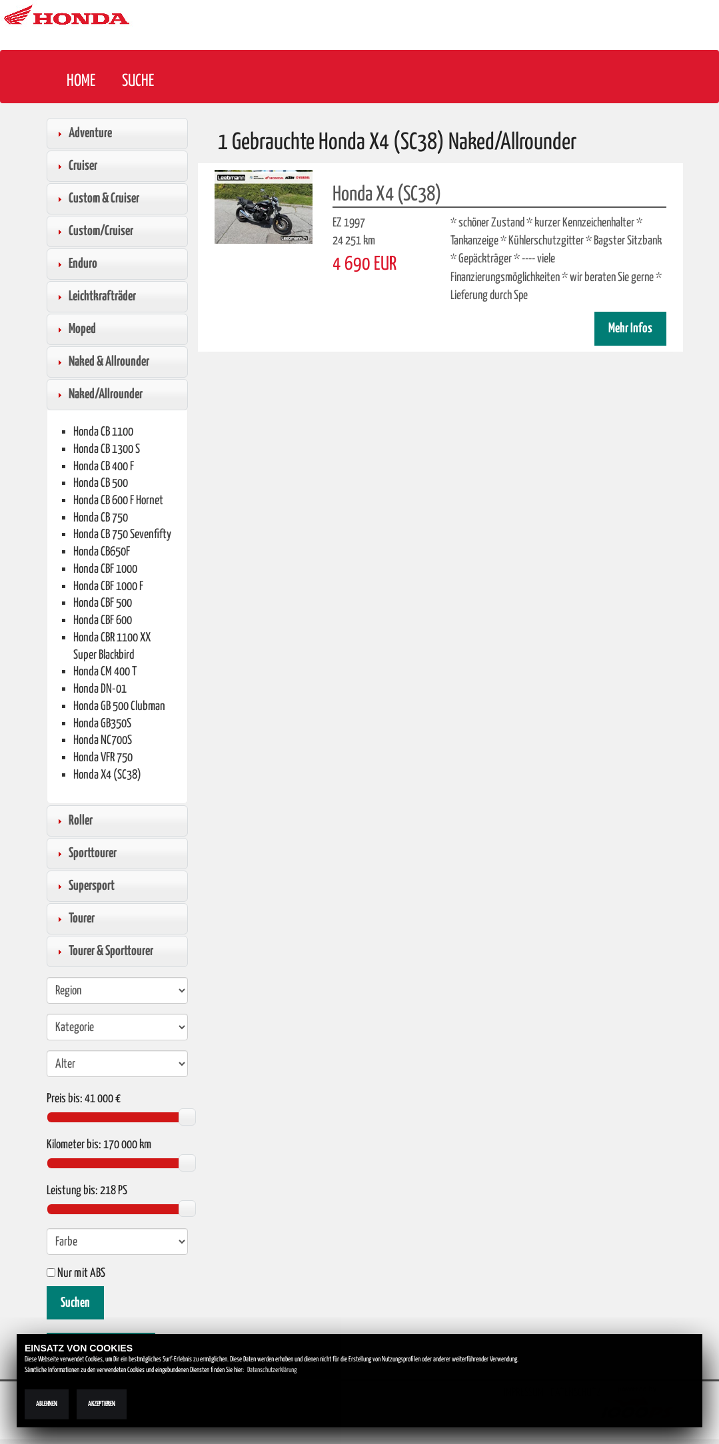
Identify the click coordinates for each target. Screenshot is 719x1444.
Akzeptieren (101, 1404)
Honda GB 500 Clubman (119, 706)
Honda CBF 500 (102, 603)
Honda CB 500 (100, 483)
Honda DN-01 (100, 689)
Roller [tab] (73, 820)
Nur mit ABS (76, 1273)
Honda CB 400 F (103, 466)
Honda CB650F (101, 551)
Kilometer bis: (74, 1145)
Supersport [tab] (84, 886)
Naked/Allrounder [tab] (98, 394)
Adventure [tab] (82, 133)
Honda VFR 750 (103, 757)
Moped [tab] (74, 329)
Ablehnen (46, 1404)
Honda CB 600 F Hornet (118, 500)
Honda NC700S (102, 740)
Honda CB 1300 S (106, 449)
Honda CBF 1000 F (108, 586)
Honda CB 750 (100, 518)
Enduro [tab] (75, 263)
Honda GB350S (102, 723)
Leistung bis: (72, 1191)
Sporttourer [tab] (85, 853)
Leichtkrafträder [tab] (94, 296)
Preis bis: (65, 1099)
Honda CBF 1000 (105, 569)
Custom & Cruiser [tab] (96, 198)
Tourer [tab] (74, 918)
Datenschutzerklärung (272, 1370)
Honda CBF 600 (102, 620)
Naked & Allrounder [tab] (101, 361)
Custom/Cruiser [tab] (93, 231)
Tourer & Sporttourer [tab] (103, 951)
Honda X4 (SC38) (107, 775)
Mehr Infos (630, 328)
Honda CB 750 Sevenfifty (122, 534)
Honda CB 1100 (103, 432)
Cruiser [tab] (75, 166)
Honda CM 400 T (105, 671)
